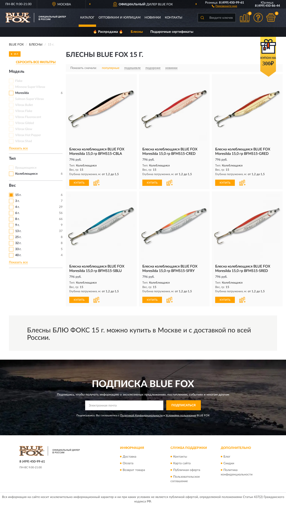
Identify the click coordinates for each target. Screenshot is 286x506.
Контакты (173, 17)
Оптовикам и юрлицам (120, 17)
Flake (18, 81)
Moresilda (22, 93)
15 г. (18, 195)
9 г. (17, 225)
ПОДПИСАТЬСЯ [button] (183, 405)
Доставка (129, 456)
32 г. (18, 243)
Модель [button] (16, 72)
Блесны (137, 31)
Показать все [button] (18, 148)
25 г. (18, 237)
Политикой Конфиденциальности (141, 415)
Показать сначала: (83, 68)
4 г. (17, 207)
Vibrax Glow (23, 129)
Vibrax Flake (23, 111)
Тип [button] (12, 159)
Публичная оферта (186, 470)
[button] (224, 5)
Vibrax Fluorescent (28, 117)
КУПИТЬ (79, 182)
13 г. (18, 231)
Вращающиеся (25, 167)
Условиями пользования (181, 415)
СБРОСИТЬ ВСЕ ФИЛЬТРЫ (36, 62)
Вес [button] (12, 186)
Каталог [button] (87, 17)
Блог (226, 456)
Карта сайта (182, 463)
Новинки (153, 17)
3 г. (17, 201)
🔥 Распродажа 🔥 (108, 31)
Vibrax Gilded (24, 123)
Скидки (228, 463)
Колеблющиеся (26, 173)
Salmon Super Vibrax (29, 99)
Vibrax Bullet (24, 105)
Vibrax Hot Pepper (28, 135)
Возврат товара (134, 470)
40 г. (18, 255)
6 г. (17, 213)
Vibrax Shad (23, 141)
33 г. (18, 249)
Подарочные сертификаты (171, 31)
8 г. (17, 219)
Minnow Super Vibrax (30, 87)
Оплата (128, 463)
